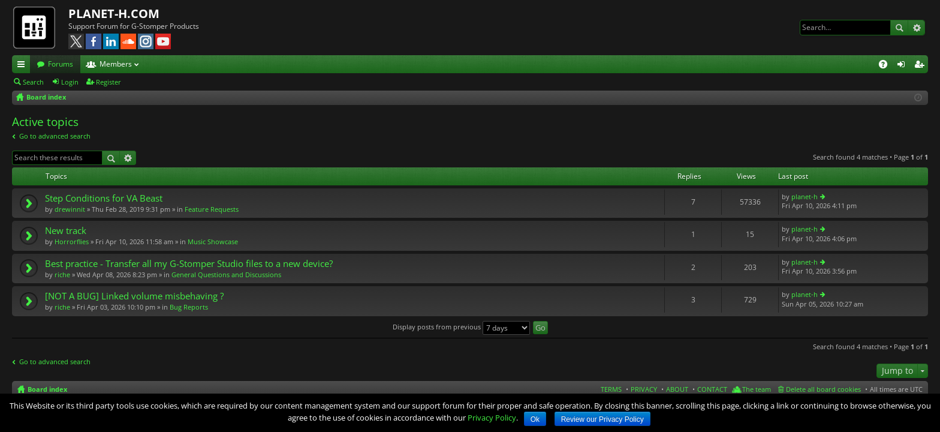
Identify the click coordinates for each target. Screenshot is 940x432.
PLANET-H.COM (113, 13)
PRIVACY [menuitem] (644, 389)
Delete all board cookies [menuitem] (823, 389)
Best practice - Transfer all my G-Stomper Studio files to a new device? (189, 263)
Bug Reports (189, 306)
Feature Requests (212, 209)
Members (116, 64)
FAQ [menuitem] (887, 66)
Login (70, 81)
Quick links (23, 66)
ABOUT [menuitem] (677, 389)
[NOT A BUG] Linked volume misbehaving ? (134, 296)
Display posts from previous (461, 326)
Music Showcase (213, 241)
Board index (47, 389)
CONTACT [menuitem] (712, 389)
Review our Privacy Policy (602, 419)
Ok (535, 419)
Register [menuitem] (921, 66)
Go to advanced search (55, 135)
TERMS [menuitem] (611, 389)
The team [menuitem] (756, 389)
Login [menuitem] (903, 66)
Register (108, 81)
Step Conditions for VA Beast (103, 198)
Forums (60, 64)
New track (65, 230)
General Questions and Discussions (226, 274)
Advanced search (916, 27)
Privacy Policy (492, 417)
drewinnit (70, 209)
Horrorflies (72, 241)
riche (62, 274)
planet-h (804, 196)
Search (899, 27)
